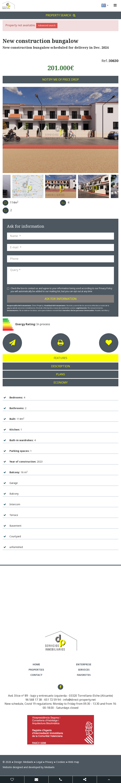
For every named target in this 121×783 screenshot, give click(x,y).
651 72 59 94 (52, 700)
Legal (39, 762)
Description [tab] (60, 366)
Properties (36, 669)
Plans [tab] (60, 374)
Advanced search (46, 25)
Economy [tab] (61, 382)
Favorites (84, 675)
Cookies (60, 762)
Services (84, 669)
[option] (60, 130)
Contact (36, 675)
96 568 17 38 (33, 700)
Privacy (49, 762)
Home (36, 664)
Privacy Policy (105, 288)
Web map (73, 762)
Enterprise (83, 664)
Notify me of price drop (60, 79)
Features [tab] (60, 358)
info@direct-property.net (79, 700)
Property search (61, 15)
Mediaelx (28, 762)
